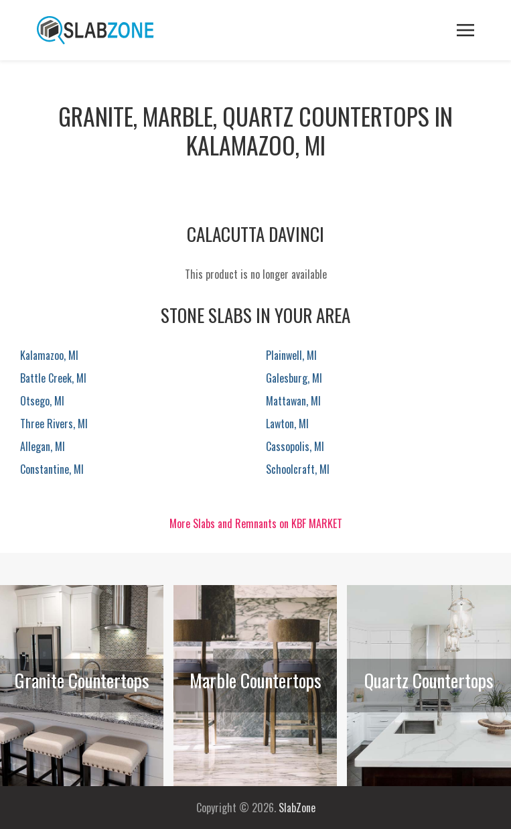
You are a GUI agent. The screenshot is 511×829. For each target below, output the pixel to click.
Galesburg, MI (294, 378)
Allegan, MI (42, 446)
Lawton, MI (287, 424)
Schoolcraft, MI (298, 469)
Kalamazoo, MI (49, 355)
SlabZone (297, 808)
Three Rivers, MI (54, 424)
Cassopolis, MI (295, 446)
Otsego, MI (42, 401)
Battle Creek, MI (53, 378)
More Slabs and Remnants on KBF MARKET (255, 523)
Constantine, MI (52, 469)
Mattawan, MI (293, 401)
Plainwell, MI (291, 355)
